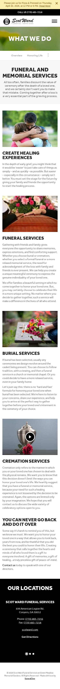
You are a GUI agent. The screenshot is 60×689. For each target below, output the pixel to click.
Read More (44, 6)
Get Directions (30, 636)
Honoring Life (35, 55)
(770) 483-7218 (32, 622)
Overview (16, 55)
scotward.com (30, 629)
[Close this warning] (56, 3)
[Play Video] (30, 437)
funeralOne (30, 678)
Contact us (8, 565)
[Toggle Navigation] (48, 55)
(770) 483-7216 (34, 12)
